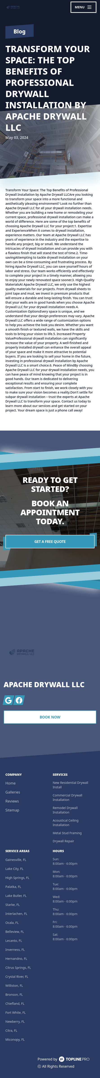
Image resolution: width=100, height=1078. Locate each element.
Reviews (12, 801)
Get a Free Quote (50, 541)
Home (10, 783)
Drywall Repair (63, 841)
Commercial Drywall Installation (67, 797)
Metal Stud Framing (67, 833)
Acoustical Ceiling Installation (66, 822)
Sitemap (12, 810)
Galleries (12, 792)
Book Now (50, 717)
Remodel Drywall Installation (65, 810)
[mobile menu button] (83, 7)
